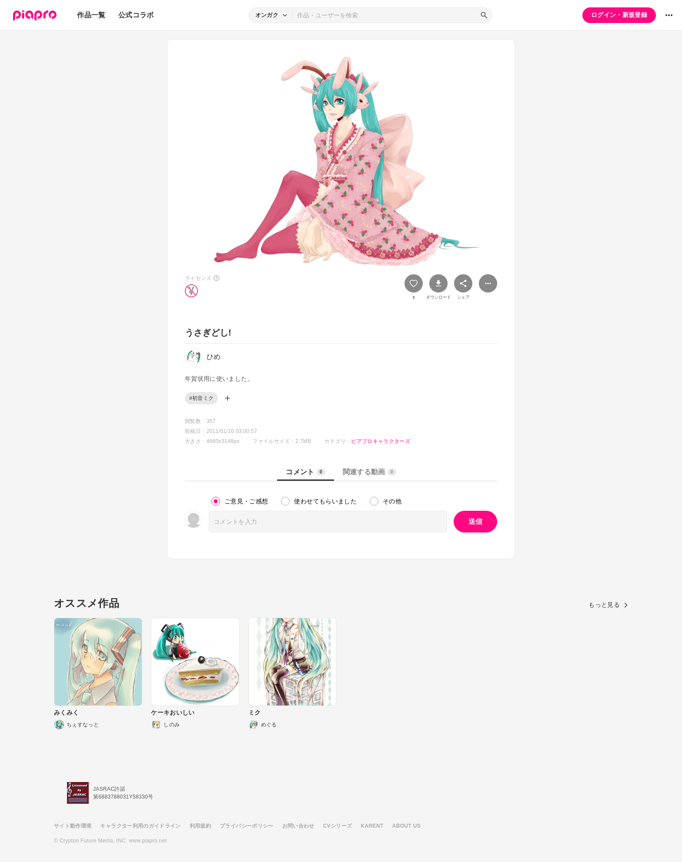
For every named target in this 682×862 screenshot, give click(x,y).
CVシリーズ (337, 826)
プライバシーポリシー (247, 826)
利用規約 (200, 826)
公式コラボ (136, 15)
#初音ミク (201, 398)
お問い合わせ (298, 826)
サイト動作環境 (72, 826)
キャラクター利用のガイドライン (140, 826)
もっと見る (608, 604)
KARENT (372, 826)
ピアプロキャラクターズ (380, 441)
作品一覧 (91, 15)
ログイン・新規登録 (619, 14)
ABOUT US (406, 826)
